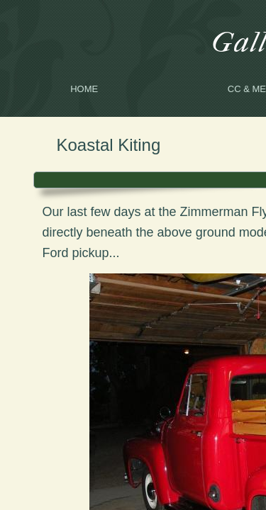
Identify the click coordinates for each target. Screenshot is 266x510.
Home (84, 89)
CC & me (247, 89)
